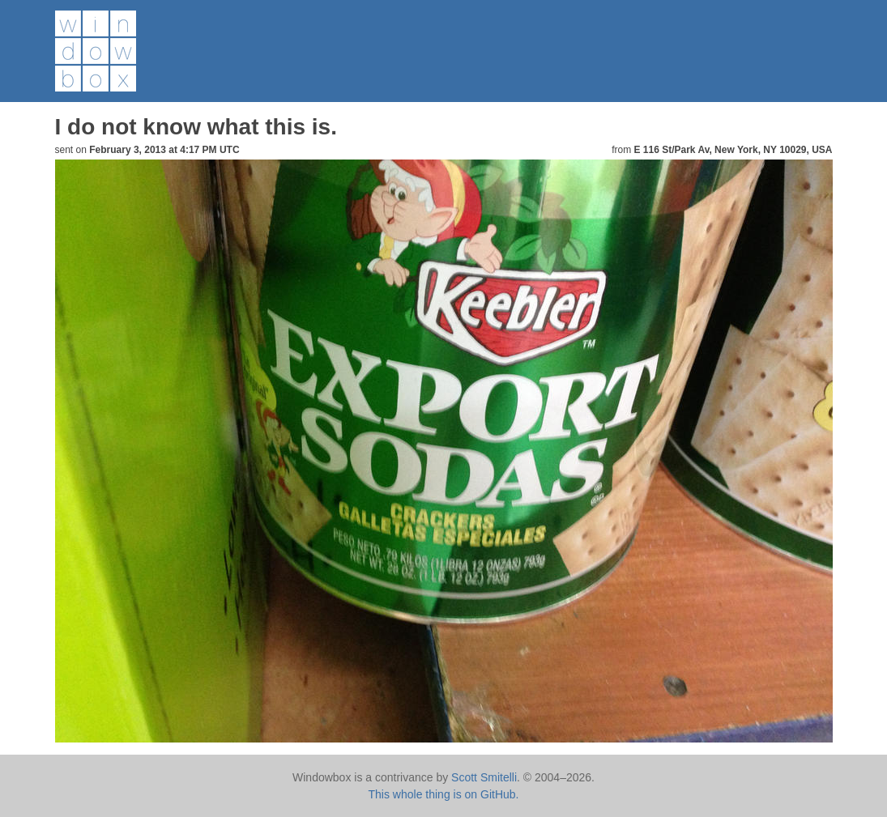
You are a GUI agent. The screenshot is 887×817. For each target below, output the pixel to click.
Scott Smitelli (484, 777)
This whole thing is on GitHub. (444, 794)
